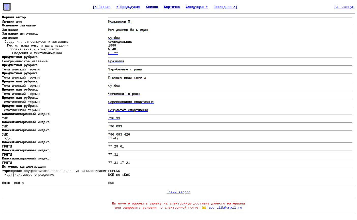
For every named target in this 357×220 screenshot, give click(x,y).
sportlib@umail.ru (225, 208)
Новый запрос (178, 192)
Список (152, 7)
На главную (344, 7)
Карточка (172, 7)
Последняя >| (225, 7)
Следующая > (197, 7)
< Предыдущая (128, 7)
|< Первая (101, 7)
